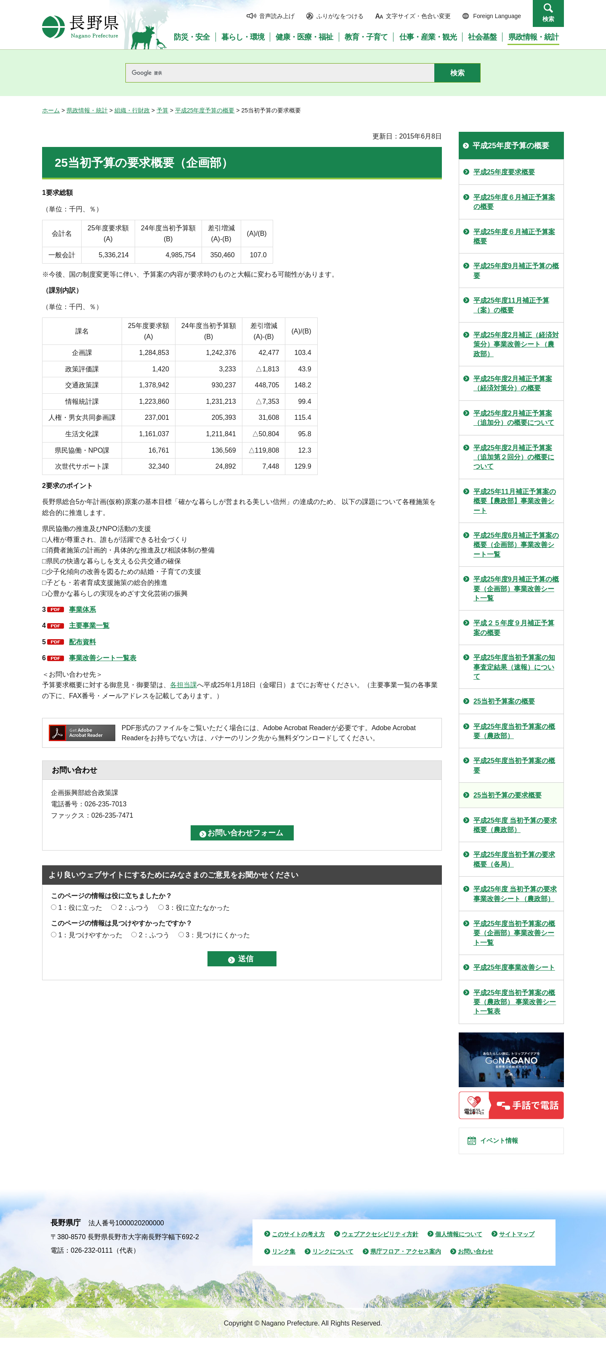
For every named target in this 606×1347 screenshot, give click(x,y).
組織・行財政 (132, 110)
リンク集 (283, 1260)
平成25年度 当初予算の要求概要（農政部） (515, 825)
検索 (548, 19)
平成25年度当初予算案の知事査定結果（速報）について (514, 667)
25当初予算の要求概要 (507, 795)
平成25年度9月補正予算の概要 (516, 270)
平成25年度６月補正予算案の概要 (514, 202)
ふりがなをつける (340, 16)
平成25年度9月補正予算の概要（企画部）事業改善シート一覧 (516, 589)
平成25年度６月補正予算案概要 (514, 236)
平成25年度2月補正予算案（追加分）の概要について (513, 418)
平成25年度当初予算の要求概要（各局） (514, 859)
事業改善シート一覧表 (102, 657)
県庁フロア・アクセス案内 (405, 1260)
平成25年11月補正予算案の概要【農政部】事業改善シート (514, 501)
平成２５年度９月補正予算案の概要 (513, 627)
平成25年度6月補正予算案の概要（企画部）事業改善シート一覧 (516, 545)
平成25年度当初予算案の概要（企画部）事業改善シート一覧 (514, 933)
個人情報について (458, 1243)
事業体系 (82, 609)
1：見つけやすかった (90, 935)
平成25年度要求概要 (504, 172)
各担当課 (183, 684)
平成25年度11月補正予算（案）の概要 (511, 305)
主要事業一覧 (89, 625)
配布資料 (82, 641)
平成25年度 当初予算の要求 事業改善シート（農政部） (515, 894)
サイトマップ (516, 1243)
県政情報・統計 (87, 110)
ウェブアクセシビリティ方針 (380, 1243)
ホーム (51, 110)
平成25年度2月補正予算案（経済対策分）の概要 (512, 383)
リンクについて (333, 1260)
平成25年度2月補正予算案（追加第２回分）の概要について (513, 457)
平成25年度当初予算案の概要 (514, 765)
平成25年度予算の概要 (205, 110)
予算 (162, 110)
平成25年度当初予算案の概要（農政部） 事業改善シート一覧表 (514, 1002)
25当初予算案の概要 (504, 701)
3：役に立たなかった (197, 907)
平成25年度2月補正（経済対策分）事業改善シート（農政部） (516, 344)
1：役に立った (80, 907)
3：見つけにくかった (218, 935)
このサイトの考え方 (298, 1243)
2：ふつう (134, 907)
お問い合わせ (475, 1260)
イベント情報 (505, 1145)
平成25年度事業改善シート (514, 967)
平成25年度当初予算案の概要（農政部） (514, 731)
